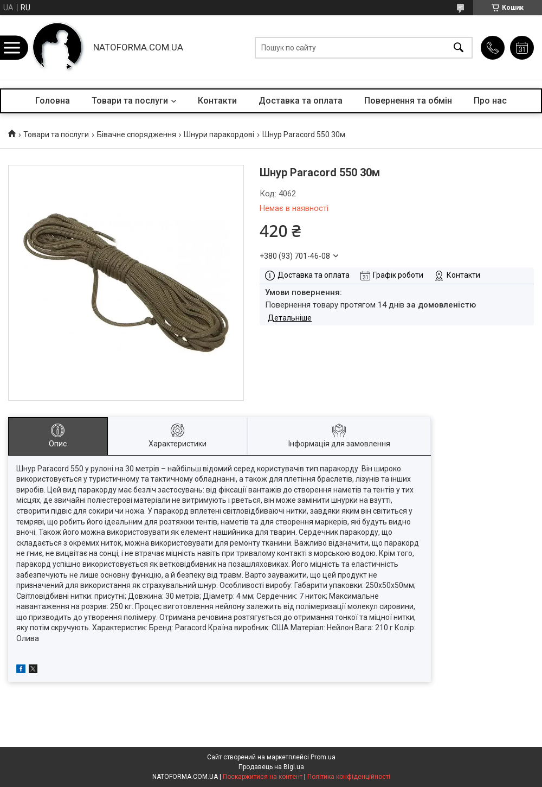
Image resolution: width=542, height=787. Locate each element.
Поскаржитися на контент (262, 776)
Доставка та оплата (301, 100)
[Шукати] (459, 47)
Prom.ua (323, 757)
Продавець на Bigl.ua (271, 767)
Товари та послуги (130, 100)
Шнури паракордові (219, 134)
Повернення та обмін (408, 100)
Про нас (490, 100)
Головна (52, 100)
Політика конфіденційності (348, 776)
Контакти (217, 100)
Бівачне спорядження (136, 134)
